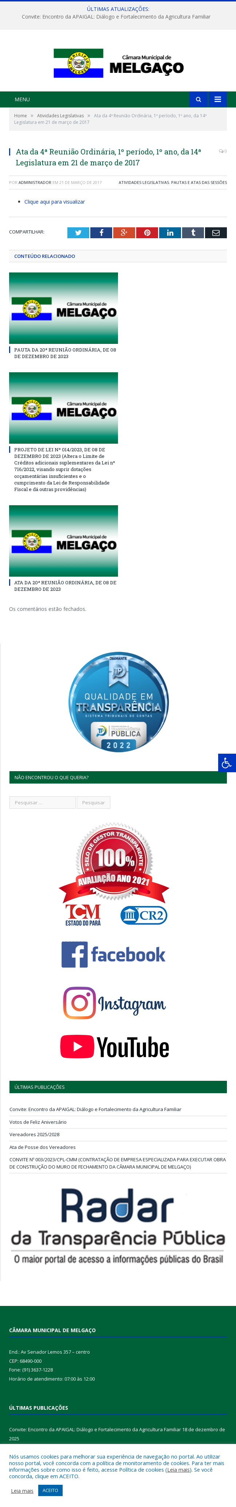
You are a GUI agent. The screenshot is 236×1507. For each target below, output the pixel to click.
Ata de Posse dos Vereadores (42, 1169)
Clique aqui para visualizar (54, 224)
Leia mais (178, 1469)
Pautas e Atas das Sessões (199, 204)
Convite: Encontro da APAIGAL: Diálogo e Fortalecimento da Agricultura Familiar (116, 16)
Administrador (35, 204)
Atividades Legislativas (144, 204)
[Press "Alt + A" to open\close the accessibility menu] (227, 763)
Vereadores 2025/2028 (34, 1157)
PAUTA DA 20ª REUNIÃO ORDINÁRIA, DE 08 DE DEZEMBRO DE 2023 (65, 375)
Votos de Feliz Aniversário (38, 1144)
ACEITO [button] (50, 1490)
